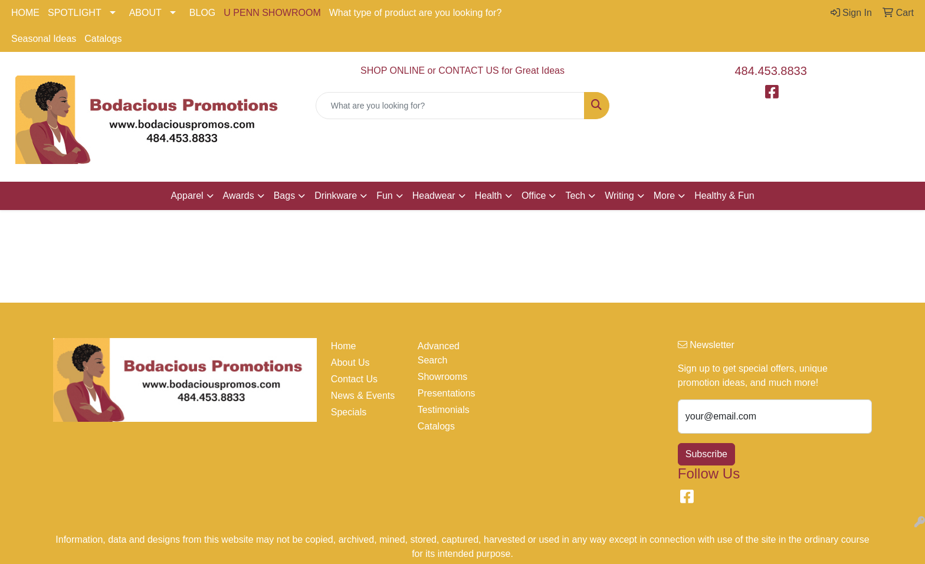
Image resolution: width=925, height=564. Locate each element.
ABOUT (145, 13)
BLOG (202, 13)
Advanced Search (439, 353)
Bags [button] (284, 196)
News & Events (363, 396)
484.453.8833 (771, 70)
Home (343, 346)
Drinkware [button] (335, 196)
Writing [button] (619, 196)
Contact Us (354, 379)
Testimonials (444, 410)
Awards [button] (238, 196)
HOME (25, 13)
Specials (348, 412)
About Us (350, 363)
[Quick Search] (450, 105)
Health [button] (488, 196)
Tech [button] (575, 196)
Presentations (446, 393)
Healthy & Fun (724, 196)
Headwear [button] (433, 196)
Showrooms (442, 377)
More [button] (664, 196)
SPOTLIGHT (74, 13)
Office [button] (533, 196)
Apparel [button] (186, 196)
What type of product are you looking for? (415, 13)
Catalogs (103, 39)
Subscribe (706, 454)
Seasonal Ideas (43, 39)
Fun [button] (384, 196)
